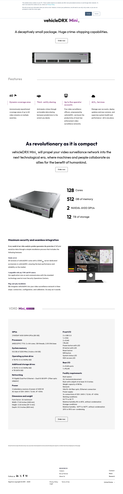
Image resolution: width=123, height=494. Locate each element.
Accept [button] (88, 13)
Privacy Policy (52, 483)
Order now (61, 41)
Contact (112, 471)
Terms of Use (64, 483)
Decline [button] (96, 13)
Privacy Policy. (51, 4)
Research (112, 477)
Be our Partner (64, 474)
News (111, 474)
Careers (61, 471)
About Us (62, 477)
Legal (74, 483)
